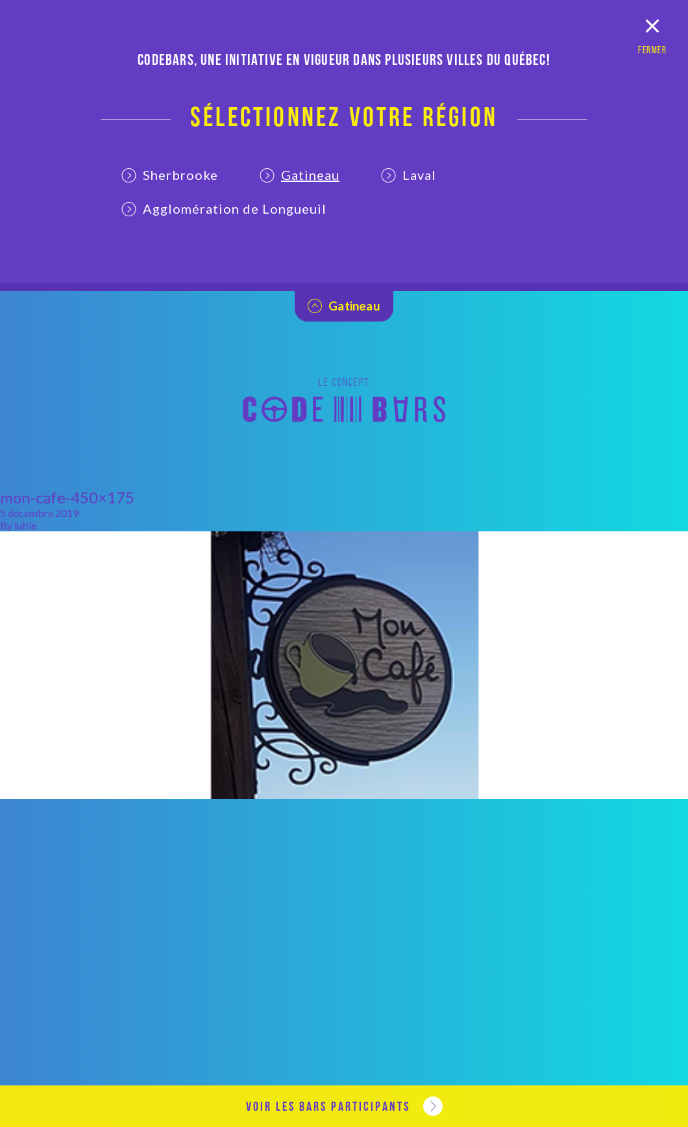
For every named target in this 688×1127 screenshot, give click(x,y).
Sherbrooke (169, 175)
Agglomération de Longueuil (223, 208)
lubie (25, 525)
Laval (408, 175)
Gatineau (299, 175)
